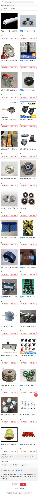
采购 (36, 395)
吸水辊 (4, 465)
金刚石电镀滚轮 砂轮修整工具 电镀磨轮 (12, 385)
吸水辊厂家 (19, 470)
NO (23, 456)
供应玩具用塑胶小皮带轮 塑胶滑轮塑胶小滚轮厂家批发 (17, 415)
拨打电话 (13, 38)
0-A (2, 456)
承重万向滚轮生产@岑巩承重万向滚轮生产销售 (15, 267)
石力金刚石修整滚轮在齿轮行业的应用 (12, 208)
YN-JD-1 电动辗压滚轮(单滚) (9, 355)
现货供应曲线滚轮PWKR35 (28, 326)
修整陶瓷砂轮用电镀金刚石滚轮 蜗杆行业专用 (14, 60)
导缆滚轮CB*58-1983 (7, 326)
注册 (22, 484)
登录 (15, 484)
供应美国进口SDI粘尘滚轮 (8, 237)
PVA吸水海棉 (13, 465)
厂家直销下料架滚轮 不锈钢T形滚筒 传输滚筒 (17, 444)
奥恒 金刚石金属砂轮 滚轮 (8, 178)
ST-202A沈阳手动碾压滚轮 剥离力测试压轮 (13, 119)
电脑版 (22, 488)
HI (14, 456)
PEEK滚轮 (23, 208)
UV (34, 456)
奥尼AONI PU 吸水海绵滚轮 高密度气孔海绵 (14, 31)
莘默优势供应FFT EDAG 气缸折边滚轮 (15, 296)
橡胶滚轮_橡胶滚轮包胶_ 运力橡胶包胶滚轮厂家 (15, 90)
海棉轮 (23, 465)
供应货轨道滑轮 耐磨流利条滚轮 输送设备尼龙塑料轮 (16, 149)
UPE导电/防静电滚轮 (29, 90)
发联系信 (5, 38)
